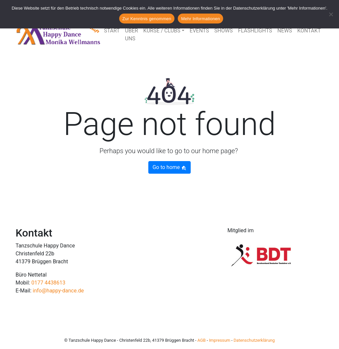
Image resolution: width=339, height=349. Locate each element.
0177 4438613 (48, 283)
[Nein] (330, 14)
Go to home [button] (170, 167)
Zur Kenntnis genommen (146, 18)
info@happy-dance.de (58, 290)
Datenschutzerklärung (254, 340)
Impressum (219, 340)
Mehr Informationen (200, 18)
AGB (201, 340)
